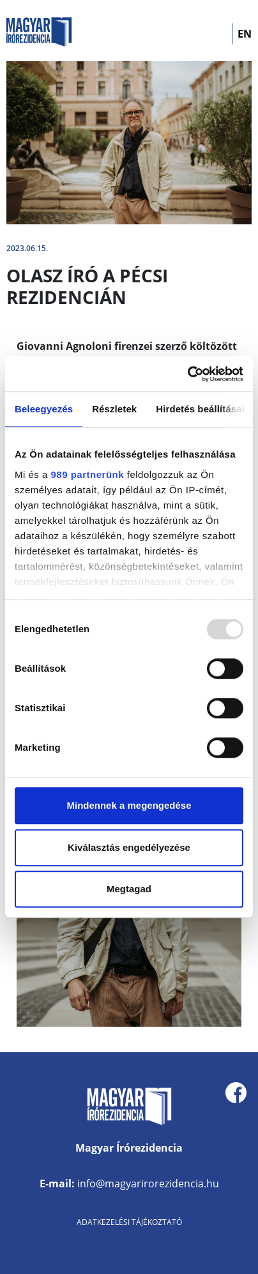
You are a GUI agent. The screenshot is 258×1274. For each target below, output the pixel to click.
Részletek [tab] (114, 408)
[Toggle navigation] (214, 34)
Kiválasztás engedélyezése (129, 847)
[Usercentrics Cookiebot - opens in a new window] (187, 374)
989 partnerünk (88, 474)
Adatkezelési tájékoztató (129, 1222)
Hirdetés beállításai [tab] (200, 408)
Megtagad (129, 888)
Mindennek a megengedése (128, 805)
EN (245, 34)
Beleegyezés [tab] (44, 408)
